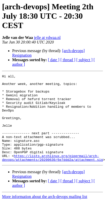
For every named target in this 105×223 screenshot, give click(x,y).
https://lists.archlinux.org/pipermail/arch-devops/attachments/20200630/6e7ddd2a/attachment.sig (52, 174)
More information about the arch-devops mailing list (44, 214)
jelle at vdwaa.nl (47, 37)
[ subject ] (84, 60)
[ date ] (53, 60)
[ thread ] (67, 60)
